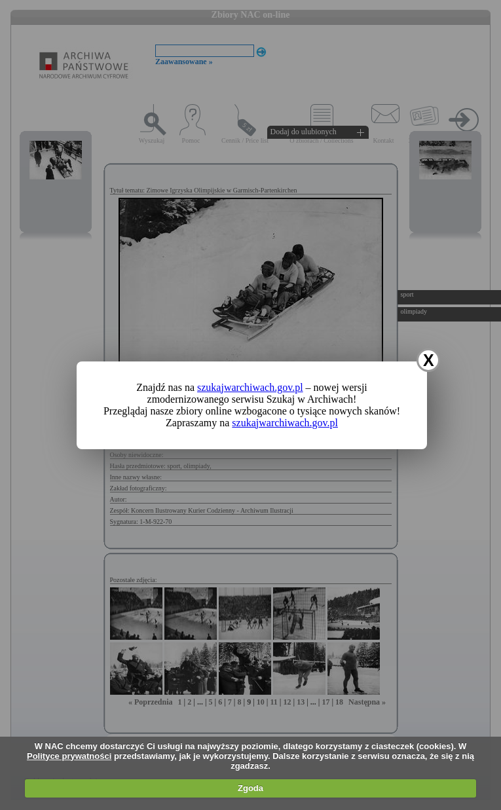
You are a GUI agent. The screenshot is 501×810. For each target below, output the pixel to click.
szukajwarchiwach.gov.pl (250, 387)
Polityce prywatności (69, 756)
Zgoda (250, 788)
